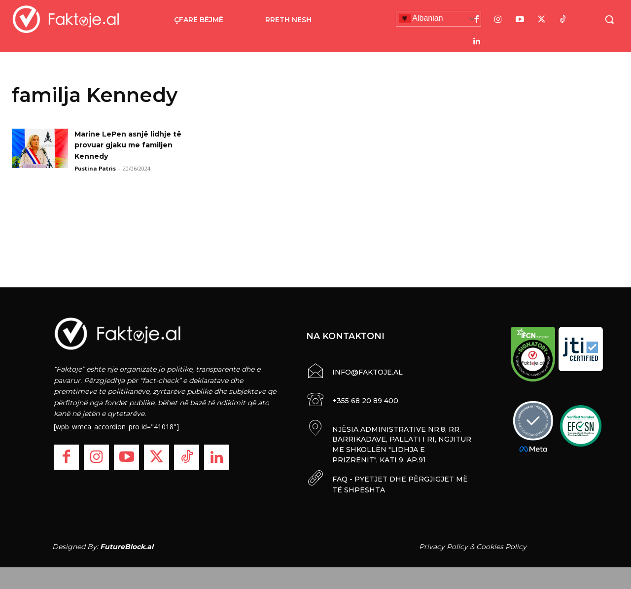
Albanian (421, 19)
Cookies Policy (501, 543)
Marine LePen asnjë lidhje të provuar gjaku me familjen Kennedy (135, 145)
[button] (609, 19)
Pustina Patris (95, 168)
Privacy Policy (443, 543)
